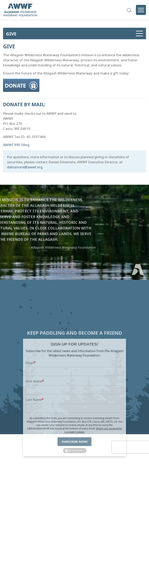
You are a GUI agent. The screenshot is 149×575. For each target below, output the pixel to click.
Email (29, 387)
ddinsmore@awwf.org (24, 167)
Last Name (33, 423)
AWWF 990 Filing (16, 144)
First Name (33, 405)
